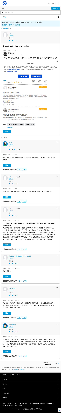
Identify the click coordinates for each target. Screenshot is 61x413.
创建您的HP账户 (7, 25)
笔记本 (5, 17)
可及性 (15, 403)
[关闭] (57, 61)
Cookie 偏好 (49, 403)
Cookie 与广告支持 (12, 71)
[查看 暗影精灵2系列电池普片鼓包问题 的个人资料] (20, 256)
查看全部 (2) (10, 127)
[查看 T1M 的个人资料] (10, 33)
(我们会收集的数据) (14, 69)
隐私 (20, 403)
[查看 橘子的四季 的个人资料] (12, 324)
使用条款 (15, 369)
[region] (30, 69)
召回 (4, 403)
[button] (57, 33)
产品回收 (9, 403)
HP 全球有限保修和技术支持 (37, 403)
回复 (6, 131)
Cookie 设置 (23, 76)
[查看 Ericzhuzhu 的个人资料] (12, 288)
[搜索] (30, 12)
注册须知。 (22, 369)
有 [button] (19, 169)
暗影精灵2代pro (30, 124)
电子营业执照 (18, 405)
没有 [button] (24, 169)
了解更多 (17, 25)
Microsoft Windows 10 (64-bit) (16, 124)
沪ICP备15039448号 (8, 405)
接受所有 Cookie (36, 76)
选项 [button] (58, 17)
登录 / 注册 (55, 8)
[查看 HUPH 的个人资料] (10, 142)
